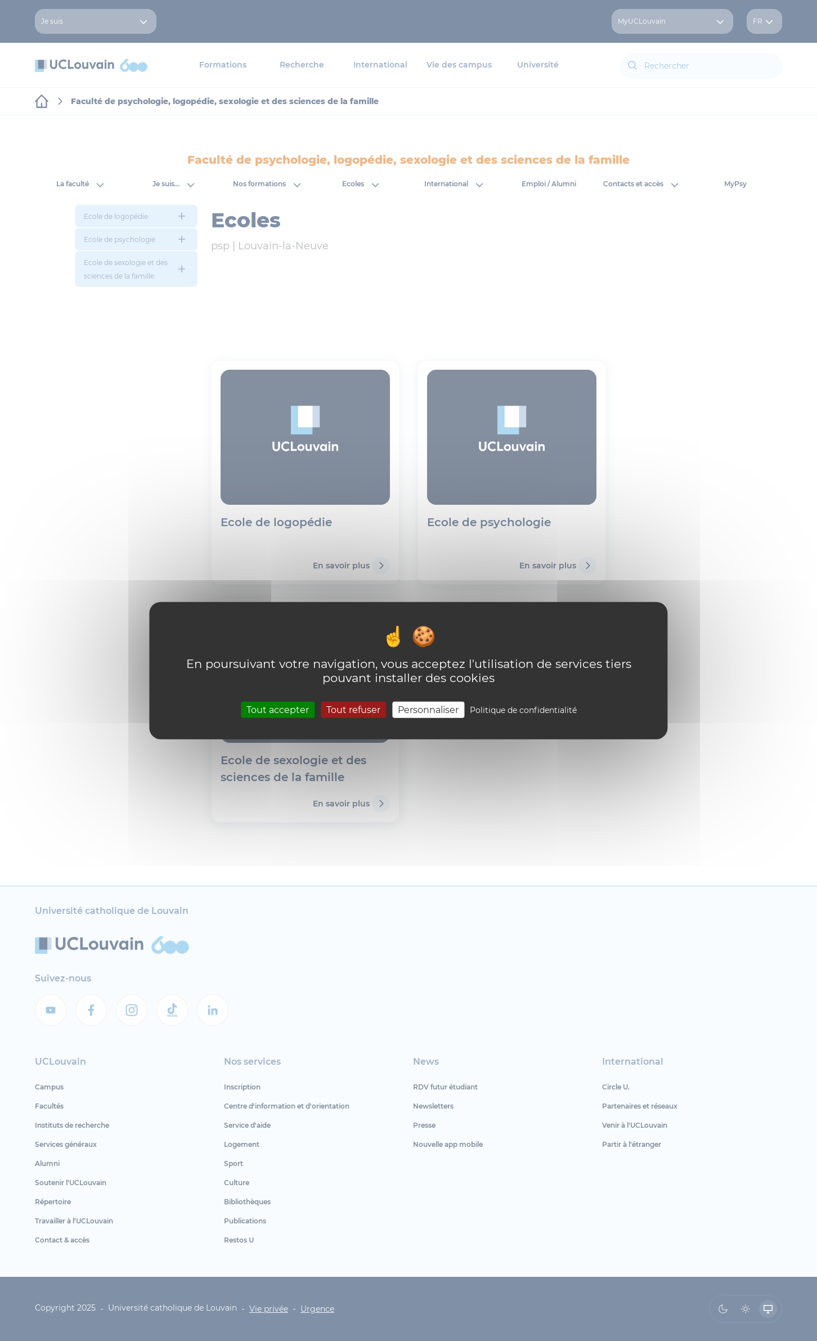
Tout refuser (353, 710)
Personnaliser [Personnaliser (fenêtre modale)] (428, 710)
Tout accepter (277, 710)
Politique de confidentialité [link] (523, 710)
